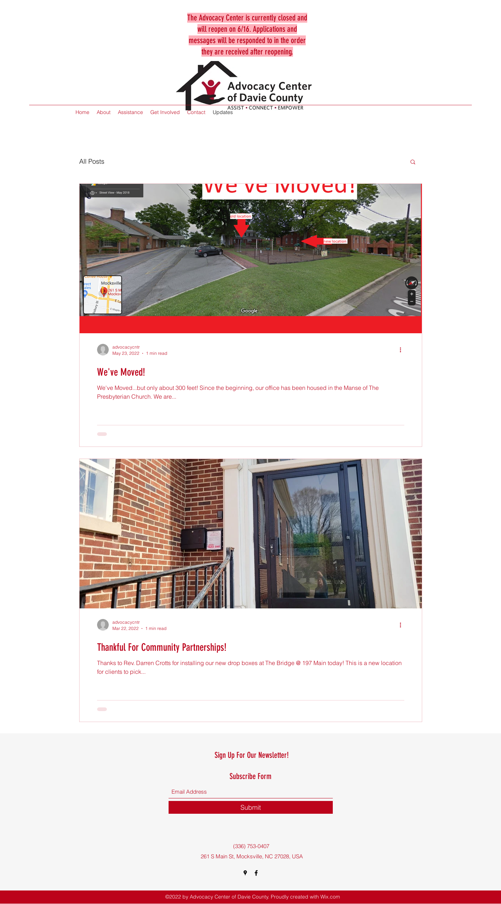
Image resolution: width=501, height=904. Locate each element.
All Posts (91, 161)
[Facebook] (256, 873)
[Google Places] (245, 873)
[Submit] (251, 807)
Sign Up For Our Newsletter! (252, 755)
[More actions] (403, 349)
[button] (412, 162)
